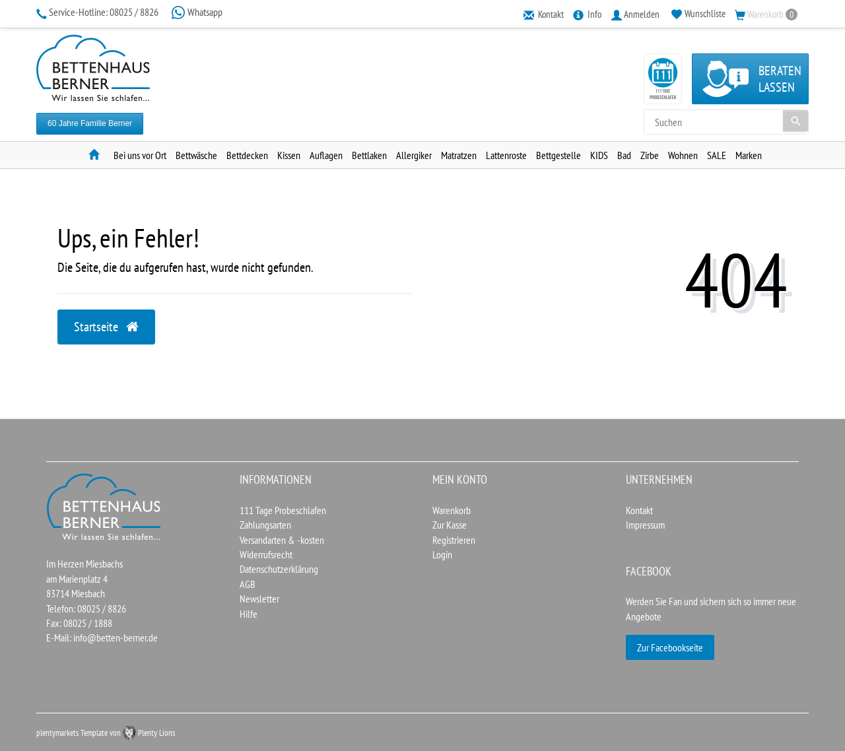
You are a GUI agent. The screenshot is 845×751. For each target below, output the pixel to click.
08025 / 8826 (98, 11)
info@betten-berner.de (115, 637)
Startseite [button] (106, 326)
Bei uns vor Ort (140, 155)
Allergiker (414, 155)
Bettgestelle (558, 155)
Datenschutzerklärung (279, 568)
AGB (247, 584)
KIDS (599, 155)
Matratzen (459, 155)
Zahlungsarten (265, 524)
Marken (748, 155)
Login (442, 554)
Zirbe (649, 155)
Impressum (645, 524)
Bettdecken (247, 155)
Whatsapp (196, 11)
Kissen (288, 155)
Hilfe (248, 613)
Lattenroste (506, 155)
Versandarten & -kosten (282, 539)
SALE (716, 155)
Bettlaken (369, 155)
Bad (624, 155)
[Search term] (726, 122)
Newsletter (259, 598)
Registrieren (453, 539)
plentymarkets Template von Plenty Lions (105, 732)
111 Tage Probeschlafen (283, 510)
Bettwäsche (196, 155)
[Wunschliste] (698, 14)
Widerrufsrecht (266, 554)
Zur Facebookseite (670, 647)
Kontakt (639, 510)
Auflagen (326, 155)
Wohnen (683, 155)
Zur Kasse (449, 524)
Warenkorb (451, 510)
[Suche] (795, 120)
